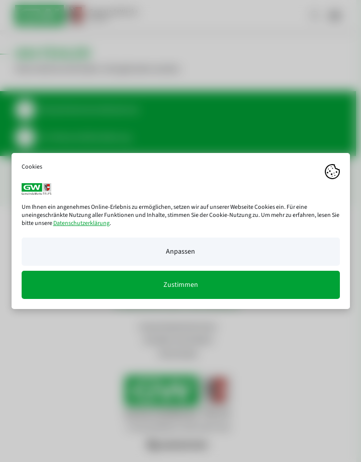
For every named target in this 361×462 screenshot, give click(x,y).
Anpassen (180, 252)
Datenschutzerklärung (81, 223)
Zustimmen (180, 285)
